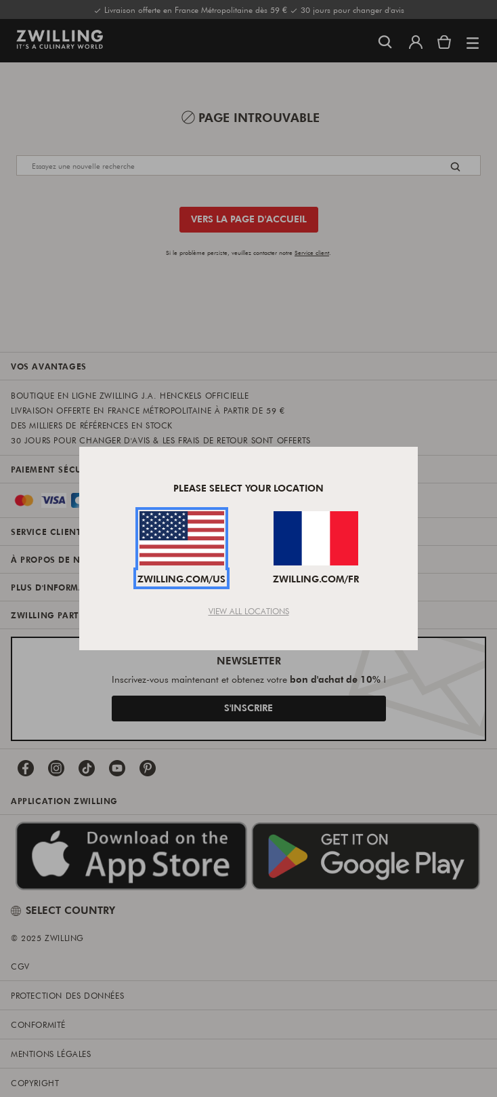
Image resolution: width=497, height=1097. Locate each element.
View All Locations (249, 610)
